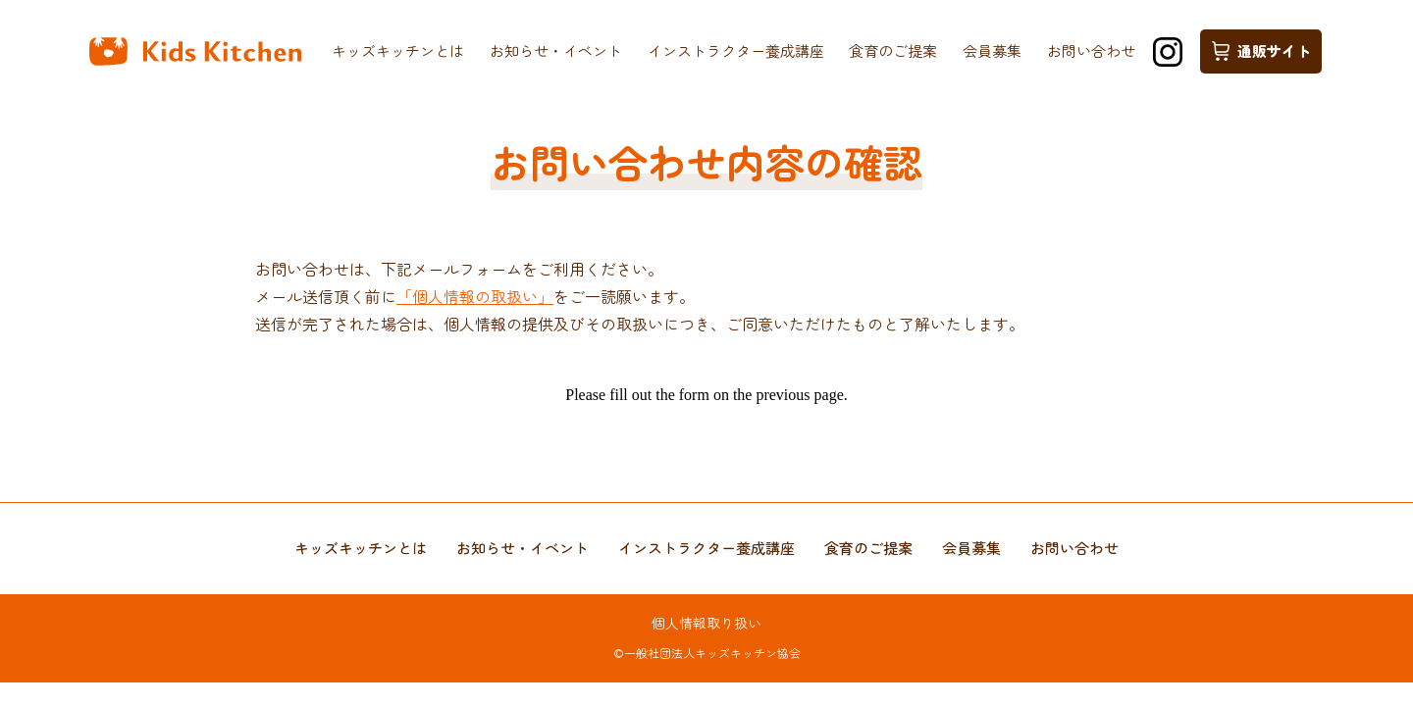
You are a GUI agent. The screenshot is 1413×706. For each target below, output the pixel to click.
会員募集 (992, 50)
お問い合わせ (1091, 50)
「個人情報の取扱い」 (474, 296)
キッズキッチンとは (398, 50)
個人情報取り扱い (706, 622)
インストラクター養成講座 (736, 50)
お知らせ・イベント (556, 50)
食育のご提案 (893, 50)
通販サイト (1261, 50)
